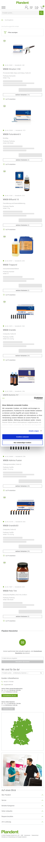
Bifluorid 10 (11, 199)
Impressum (27, 835)
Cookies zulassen (22, 437)
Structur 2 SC (12, 69)
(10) (22, 95)
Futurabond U (12, 134)
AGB (22, 835)
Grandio (9, 330)
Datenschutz (35, 835)
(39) (22, 551)
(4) (22, 160)
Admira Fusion (12, 460)
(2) (22, 290)
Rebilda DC (11, 395)
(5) (22, 225)
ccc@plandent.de (8, 684)
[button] (31, 7)
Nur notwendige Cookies (22, 442)
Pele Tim (10, 591)
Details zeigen (34, 431)
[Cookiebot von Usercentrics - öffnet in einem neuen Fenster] (34, 398)
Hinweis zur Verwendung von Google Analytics (13, 837)
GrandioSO (10, 525)
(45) (22, 486)
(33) (22, 355)
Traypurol (10, 265)
